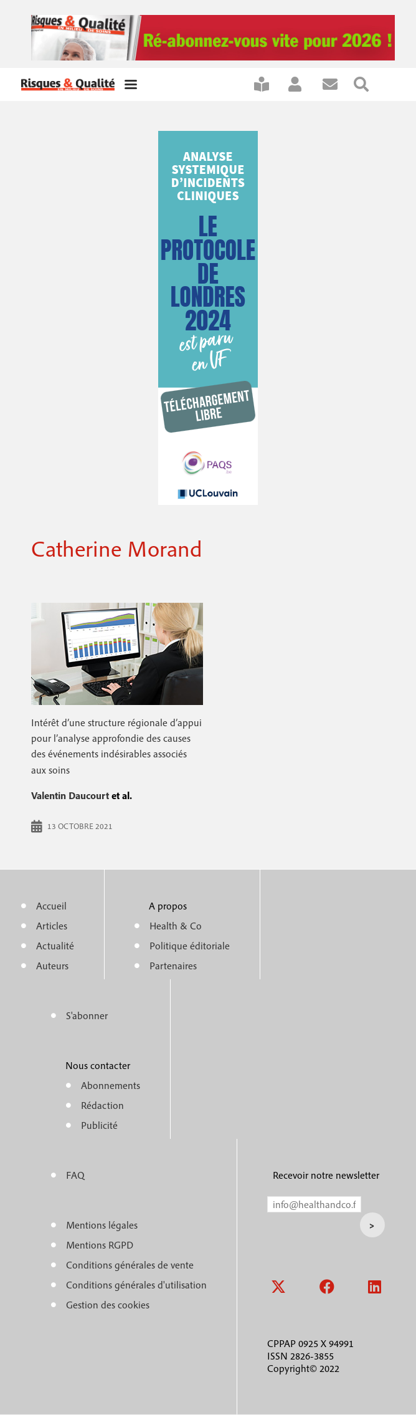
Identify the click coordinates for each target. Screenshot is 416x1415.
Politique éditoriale (189, 945)
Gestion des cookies (107, 1304)
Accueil (51, 905)
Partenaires (173, 965)
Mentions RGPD (99, 1245)
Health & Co (175, 925)
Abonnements (110, 1085)
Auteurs (52, 965)
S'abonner (269, 84)
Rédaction (102, 1105)
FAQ (75, 1175)
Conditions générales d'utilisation (136, 1284)
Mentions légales (102, 1225)
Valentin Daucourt (70, 795)
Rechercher (369, 84)
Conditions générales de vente (130, 1265)
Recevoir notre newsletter (326, 1175)
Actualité (55, 945)
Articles (51, 925)
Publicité (99, 1125)
